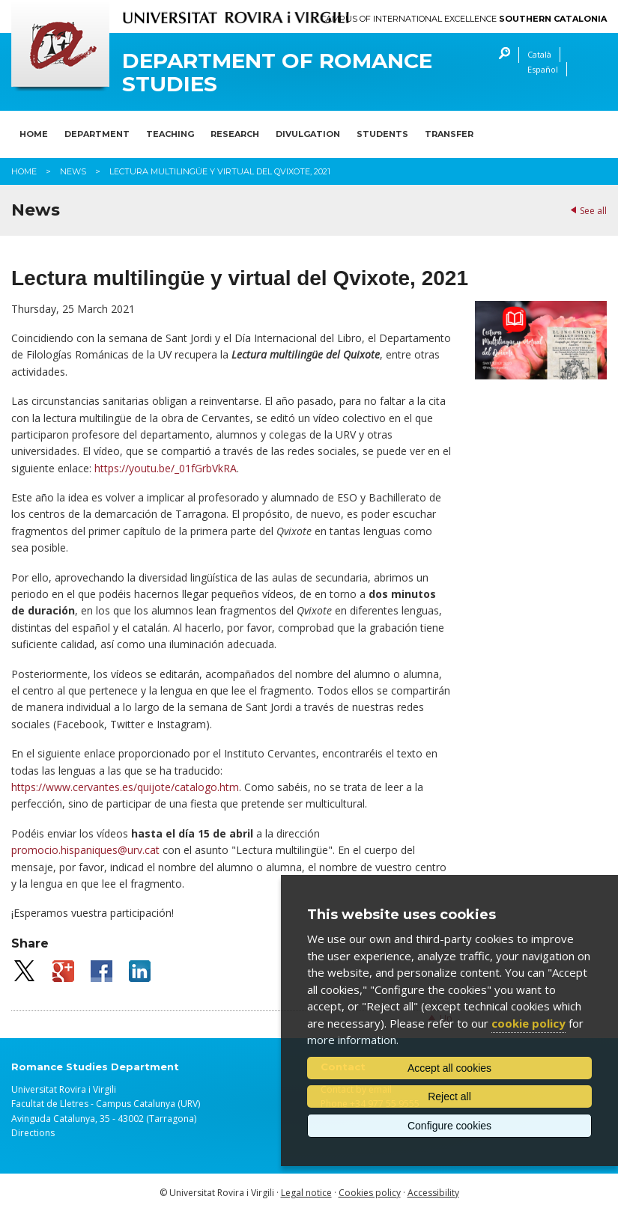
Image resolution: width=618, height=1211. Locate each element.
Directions (33, 1132)
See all (593, 210)
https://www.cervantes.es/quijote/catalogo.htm (125, 787)
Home (33, 134)
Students (382, 134)
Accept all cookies (449, 1068)
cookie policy (528, 1023)
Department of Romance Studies (277, 72)
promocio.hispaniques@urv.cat (85, 850)
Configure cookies (449, 1126)
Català (539, 54)
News (73, 171)
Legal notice (306, 1192)
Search (500, 55)
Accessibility (433, 1192)
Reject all (449, 1096)
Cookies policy (370, 1192)
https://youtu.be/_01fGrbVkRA (165, 468)
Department (97, 134)
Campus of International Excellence (464, 19)
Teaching (170, 134)
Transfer (449, 134)
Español (542, 69)
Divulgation (308, 134)
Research (234, 134)
